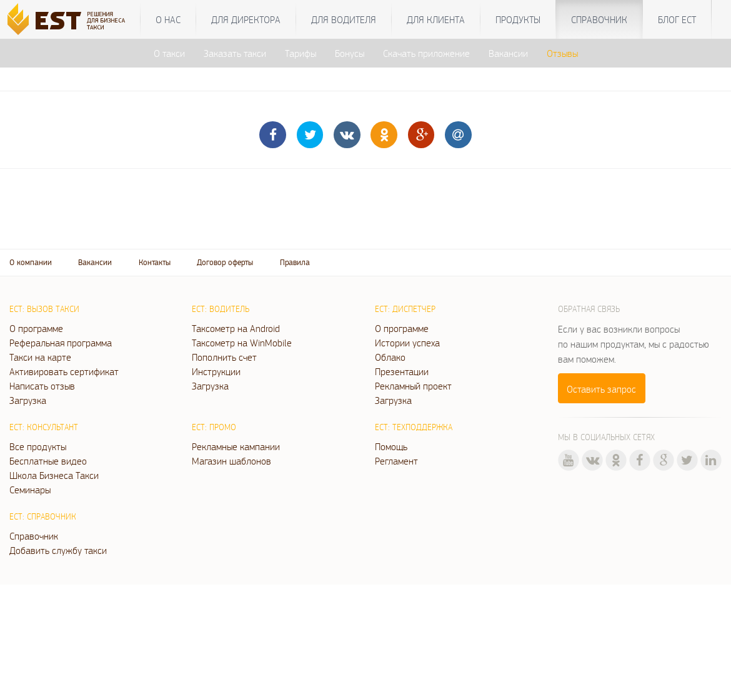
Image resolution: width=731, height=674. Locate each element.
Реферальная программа (60, 342)
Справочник (599, 19)
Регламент (396, 461)
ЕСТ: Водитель (220, 308)
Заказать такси (235, 53)
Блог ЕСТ (677, 19)
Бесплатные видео (48, 461)
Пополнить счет (224, 357)
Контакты (155, 262)
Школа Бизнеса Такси (54, 475)
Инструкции (216, 371)
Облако (390, 357)
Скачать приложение (426, 53)
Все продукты (37, 446)
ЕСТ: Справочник (42, 516)
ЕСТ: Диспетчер (405, 308)
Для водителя (343, 19)
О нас (168, 19)
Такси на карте (40, 357)
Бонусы (349, 53)
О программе (36, 328)
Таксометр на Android (236, 328)
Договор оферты (225, 262)
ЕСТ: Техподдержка (413, 427)
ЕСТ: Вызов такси (44, 308)
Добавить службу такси (58, 550)
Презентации (402, 371)
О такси (169, 53)
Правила (295, 262)
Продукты (517, 19)
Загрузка (27, 400)
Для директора (246, 19)
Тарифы (300, 53)
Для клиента (436, 19)
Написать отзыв (42, 386)
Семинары (30, 489)
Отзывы (562, 53)
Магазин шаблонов (231, 461)
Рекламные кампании (236, 446)
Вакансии (508, 53)
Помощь (391, 446)
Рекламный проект (413, 386)
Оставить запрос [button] (601, 389)
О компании (30, 262)
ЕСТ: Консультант (43, 427)
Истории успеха (407, 342)
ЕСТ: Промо (214, 427)
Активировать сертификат (64, 371)
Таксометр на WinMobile (242, 342)
